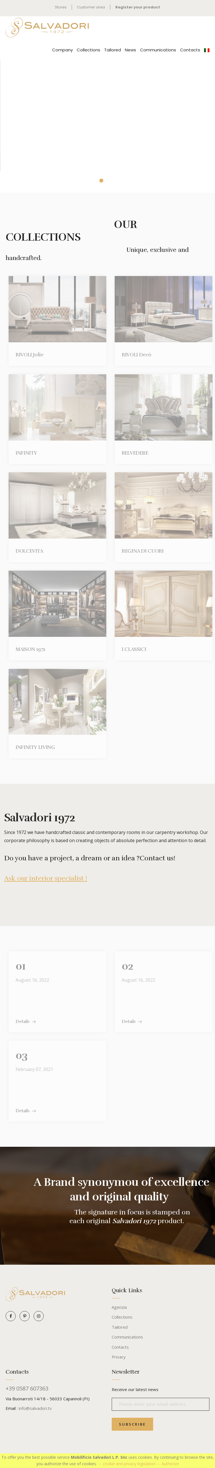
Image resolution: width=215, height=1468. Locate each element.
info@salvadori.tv (35, 1408)
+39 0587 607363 (27, 1388)
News (130, 50)
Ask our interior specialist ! (45, 878)
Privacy (119, 1357)
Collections (88, 50)
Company (62, 50)
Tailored (112, 50)
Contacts (190, 50)
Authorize (170, 1463)
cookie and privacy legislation (129, 1463)
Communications (158, 50)
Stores (61, 7)
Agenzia (119, 1307)
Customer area (91, 7)
